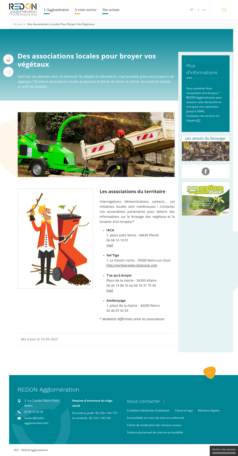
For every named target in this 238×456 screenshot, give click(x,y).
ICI (198, 120)
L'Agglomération (56, 10)
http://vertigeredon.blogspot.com (131, 265)
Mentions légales (209, 410)
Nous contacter (143, 401)
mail (109, 245)
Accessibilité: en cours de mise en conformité (155, 418)
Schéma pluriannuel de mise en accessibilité (155, 432)
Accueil (18, 24)
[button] (8, 72)
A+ (204, 10)
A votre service (86, 10)
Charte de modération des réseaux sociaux (154, 425)
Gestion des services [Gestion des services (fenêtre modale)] (224, 451)
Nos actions (110, 10)
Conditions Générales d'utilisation (148, 410)
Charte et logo (184, 410)
